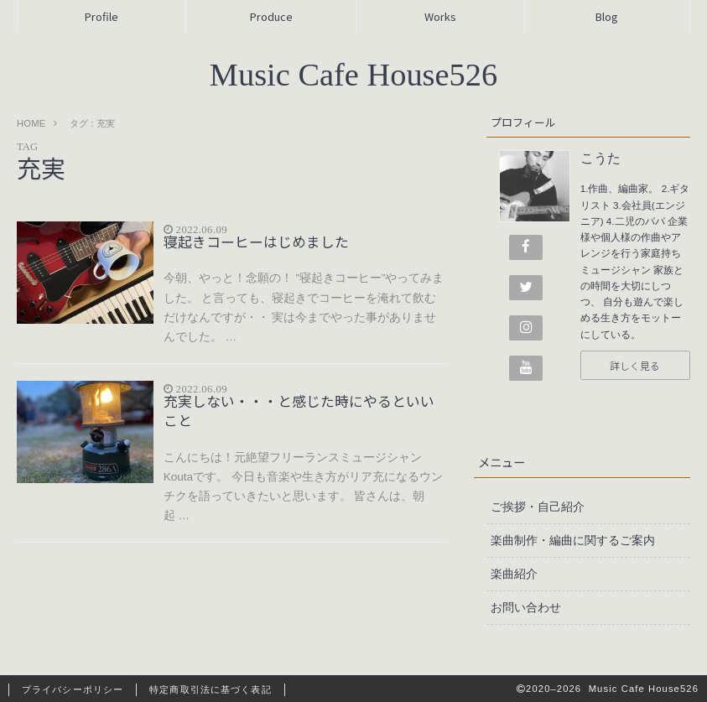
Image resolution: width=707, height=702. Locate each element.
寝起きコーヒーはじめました (256, 241)
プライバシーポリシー (72, 689)
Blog (606, 16)
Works (440, 16)
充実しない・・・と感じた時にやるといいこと (299, 411)
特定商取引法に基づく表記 (210, 689)
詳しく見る (635, 365)
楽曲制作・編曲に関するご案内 (573, 540)
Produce (271, 16)
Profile (101, 16)
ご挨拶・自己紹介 (538, 506)
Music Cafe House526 (353, 74)
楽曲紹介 (514, 573)
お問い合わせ (526, 607)
